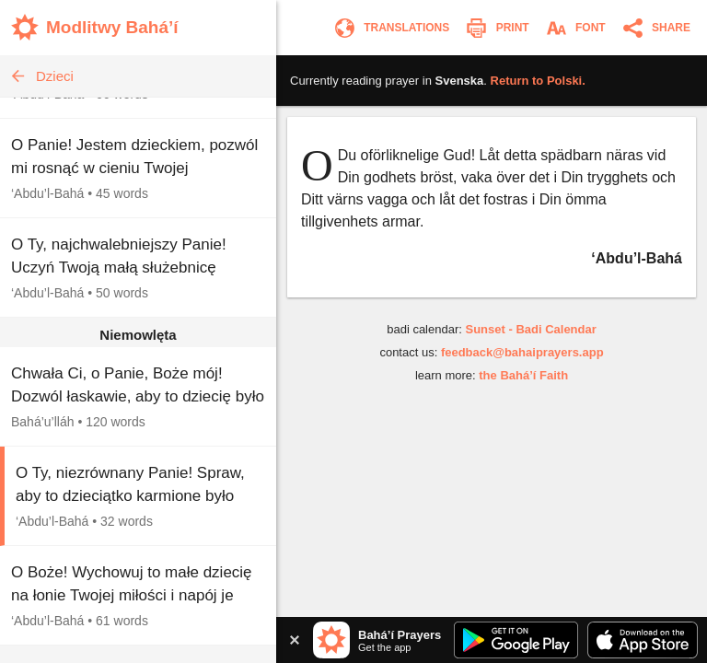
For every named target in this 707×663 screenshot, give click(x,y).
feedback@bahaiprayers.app (522, 352)
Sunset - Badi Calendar (530, 329)
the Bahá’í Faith (523, 375)
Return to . (538, 80)
